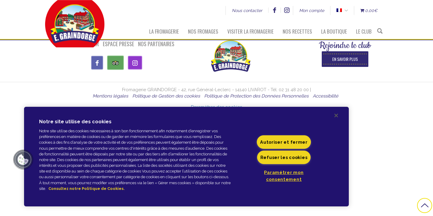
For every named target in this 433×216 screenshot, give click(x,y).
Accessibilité (325, 96)
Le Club (364, 31)
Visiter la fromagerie (250, 31)
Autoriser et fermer (284, 142)
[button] (23, 159)
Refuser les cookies (284, 157)
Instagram (287, 10)
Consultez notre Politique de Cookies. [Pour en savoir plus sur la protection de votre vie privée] (86, 188)
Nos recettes (297, 31)
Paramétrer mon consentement (283, 176)
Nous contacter (247, 10)
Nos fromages (203, 31)
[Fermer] (336, 115)
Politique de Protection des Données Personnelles (256, 96)
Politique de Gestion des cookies (166, 96)
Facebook (274, 10)
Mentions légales (110, 96)
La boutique (334, 31)
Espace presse (118, 44)
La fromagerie (164, 31)
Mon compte (311, 10)
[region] (186, 156)
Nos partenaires (156, 44)
